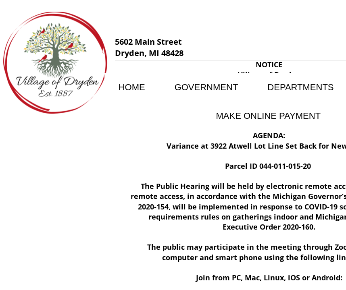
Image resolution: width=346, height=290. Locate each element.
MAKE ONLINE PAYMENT (268, 116)
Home (132, 87)
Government (206, 87)
